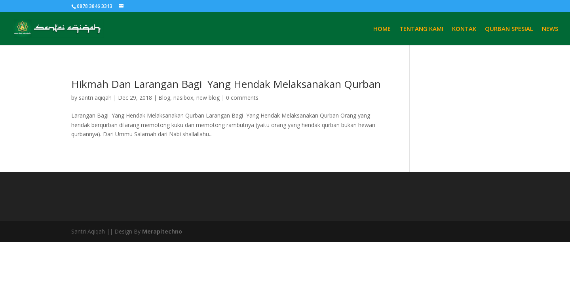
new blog (208, 97)
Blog (164, 97)
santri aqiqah (95, 97)
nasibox (183, 97)
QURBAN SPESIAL (509, 29)
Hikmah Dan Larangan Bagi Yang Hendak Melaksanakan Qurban (226, 84)
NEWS (550, 29)
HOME (382, 29)
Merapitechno (162, 231)
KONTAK (464, 29)
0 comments (242, 97)
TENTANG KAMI (421, 29)
